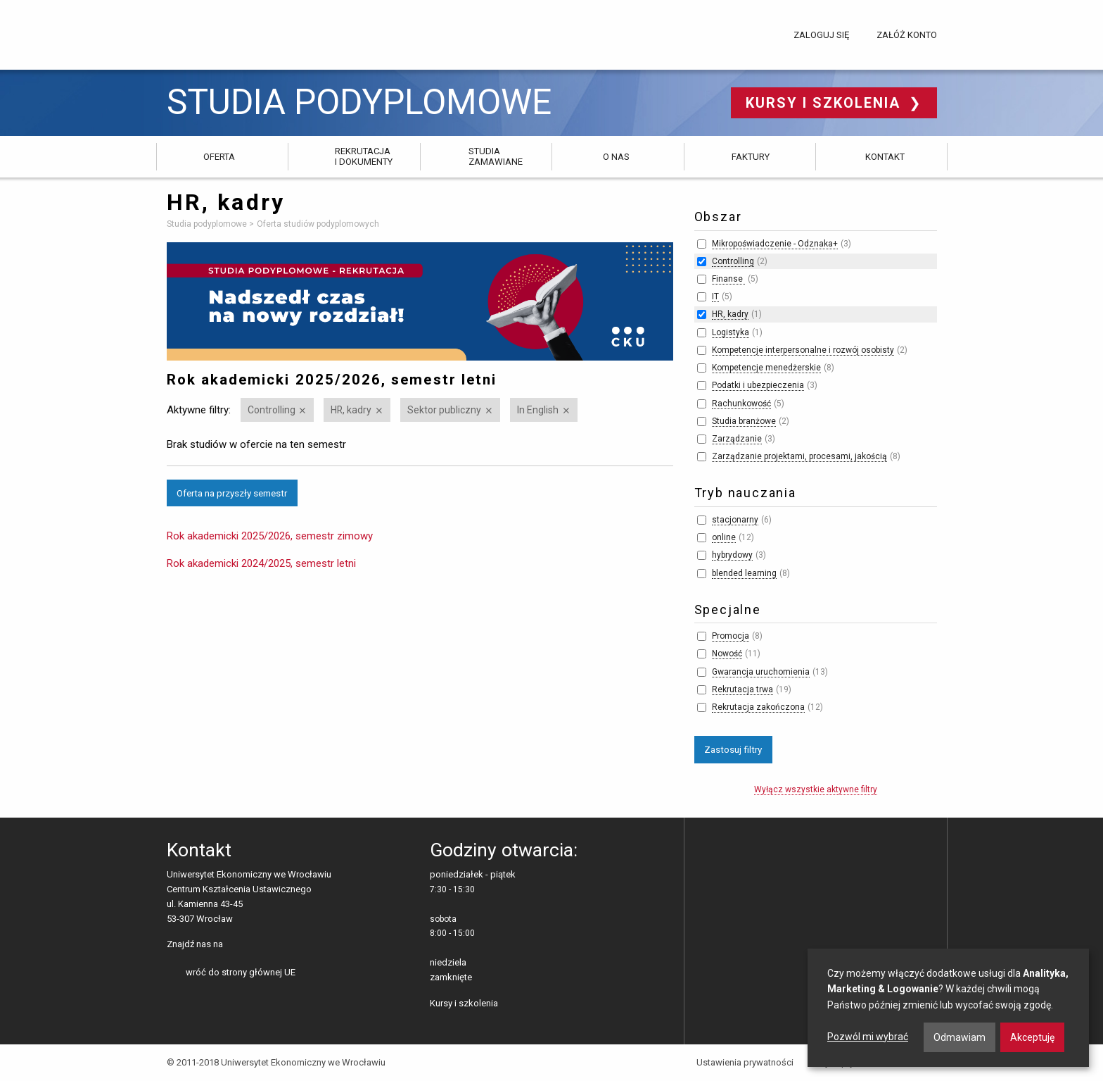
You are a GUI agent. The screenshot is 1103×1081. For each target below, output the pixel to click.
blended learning (744, 573)
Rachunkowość (741, 403)
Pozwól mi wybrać (867, 1036)
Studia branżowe (744, 421)
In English (538, 409)
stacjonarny (735, 520)
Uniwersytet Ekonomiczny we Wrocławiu (237, 32)
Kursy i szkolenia (825, 102)
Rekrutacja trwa (742, 689)
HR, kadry (351, 409)
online (724, 537)
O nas (616, 156)
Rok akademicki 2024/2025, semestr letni (261, 563)
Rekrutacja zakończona (758, 707)
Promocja (730, 636)
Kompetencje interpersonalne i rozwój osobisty (803, 350)
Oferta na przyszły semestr (232, 493)
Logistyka (730, 332)
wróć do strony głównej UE (240, 972)
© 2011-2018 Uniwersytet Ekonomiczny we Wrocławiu (276, 1062)
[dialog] (948, 1008)
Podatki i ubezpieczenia (758, 385)
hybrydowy (732, 555)
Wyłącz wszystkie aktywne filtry (815, 789)
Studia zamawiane (495, 156)
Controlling (271, 409)
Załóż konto (906, 35)
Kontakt (885, 156)
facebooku (236, 945)
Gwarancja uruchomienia (761, 672)
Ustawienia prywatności (744, 1062)
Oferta (219, 156)
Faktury (751, 156)
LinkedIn (258, 945)
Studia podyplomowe (359, 102)
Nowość (727, 653)
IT (715, 296)
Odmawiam (959, 1037)
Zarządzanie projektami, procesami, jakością (799, 456)
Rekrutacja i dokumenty (364, 156)
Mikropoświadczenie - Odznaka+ (775, 244)
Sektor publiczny (444, 409)
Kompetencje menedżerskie (766, 368)
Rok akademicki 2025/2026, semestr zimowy (270, 536)
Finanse (728, 279)
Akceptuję (1032, 1037)
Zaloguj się (821, 35)
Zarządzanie (737, 439)
